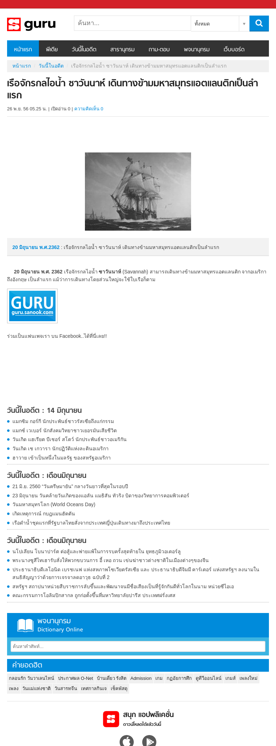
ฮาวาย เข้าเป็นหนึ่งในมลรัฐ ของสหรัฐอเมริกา (61, 458)
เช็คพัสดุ (119, 688)
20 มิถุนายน (25, 247)
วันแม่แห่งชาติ (36, 688)
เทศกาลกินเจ (94, 688)
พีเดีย (52, 49)
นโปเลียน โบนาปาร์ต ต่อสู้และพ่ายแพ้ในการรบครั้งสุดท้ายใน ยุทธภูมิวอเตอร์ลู (96, 551)
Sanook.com (21, 4)
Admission (140, 678)
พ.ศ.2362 (49, 247)
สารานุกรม (122, 49)
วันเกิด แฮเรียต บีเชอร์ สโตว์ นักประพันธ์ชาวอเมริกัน (69, 439)
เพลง (13, 688)
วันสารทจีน (65, 688)
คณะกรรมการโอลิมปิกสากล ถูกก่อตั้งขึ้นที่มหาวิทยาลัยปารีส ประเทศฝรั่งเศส (94, 595)
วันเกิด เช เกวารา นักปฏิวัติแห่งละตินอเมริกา (60, 448)
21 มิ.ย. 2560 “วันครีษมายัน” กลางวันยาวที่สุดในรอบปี (70, 486)
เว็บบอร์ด (234, 49)
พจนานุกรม (196, 49)
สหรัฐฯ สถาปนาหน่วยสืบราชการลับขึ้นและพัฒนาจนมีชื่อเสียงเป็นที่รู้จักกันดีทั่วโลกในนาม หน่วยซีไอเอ (123, 586)
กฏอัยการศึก (179, 678)
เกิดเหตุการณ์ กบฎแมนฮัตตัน (43, 513)
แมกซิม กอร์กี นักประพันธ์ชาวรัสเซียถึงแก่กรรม (63, 421)
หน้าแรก (23, 49)
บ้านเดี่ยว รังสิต (112, 678)
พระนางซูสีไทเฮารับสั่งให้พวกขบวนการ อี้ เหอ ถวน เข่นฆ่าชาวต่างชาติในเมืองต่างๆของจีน (110, 560)
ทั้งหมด (202, 24)
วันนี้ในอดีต (84, 49)
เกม (159, 678)
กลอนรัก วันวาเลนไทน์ (31, 678)
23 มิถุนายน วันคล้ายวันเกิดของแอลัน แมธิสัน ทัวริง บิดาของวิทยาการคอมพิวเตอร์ (100, 495)
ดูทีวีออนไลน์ (209, 678)
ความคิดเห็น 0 (88, 108)
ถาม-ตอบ (159, 49)
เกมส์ (230, 678)
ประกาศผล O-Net (75, 678)
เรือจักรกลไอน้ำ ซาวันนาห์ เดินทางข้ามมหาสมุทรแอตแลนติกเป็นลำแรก (44, 24)
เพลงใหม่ (249, 678)
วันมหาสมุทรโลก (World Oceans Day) (53, 504)
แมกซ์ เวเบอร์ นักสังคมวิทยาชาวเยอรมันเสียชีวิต (64, 430)
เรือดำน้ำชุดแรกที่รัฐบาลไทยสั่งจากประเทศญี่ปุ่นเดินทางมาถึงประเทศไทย (91, 523)
